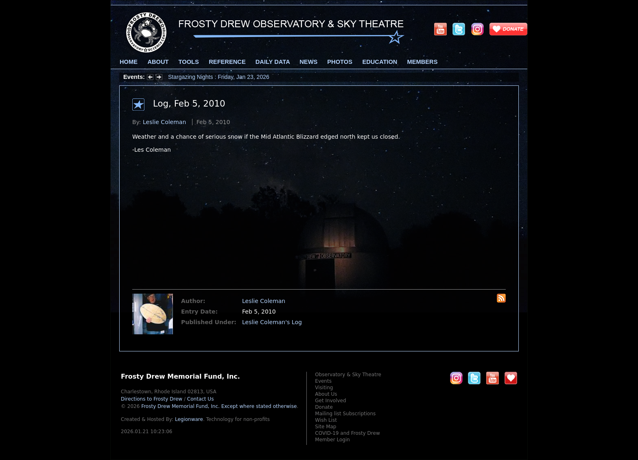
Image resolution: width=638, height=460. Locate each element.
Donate (324, 407)
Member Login (332, 440)
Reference (227, 62)
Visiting (324, 387)
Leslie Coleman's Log (272, 322)
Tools (189, 62)
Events (323, 381)
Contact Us (200, 399)
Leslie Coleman (164, 122)
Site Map (325, 426)
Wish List (326, 420)
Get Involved (330, 400)
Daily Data (273, 62)
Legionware (189, 419)
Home (129, 62)
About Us (326, 394)
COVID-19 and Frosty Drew (347, 433)
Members (422, 62)
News (308, 62)
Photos (339, 62)
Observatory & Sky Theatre (348, 374)
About (157, 62)
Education (379, 62)
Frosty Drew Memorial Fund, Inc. (219, 406)
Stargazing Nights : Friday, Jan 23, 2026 (218, 77)
